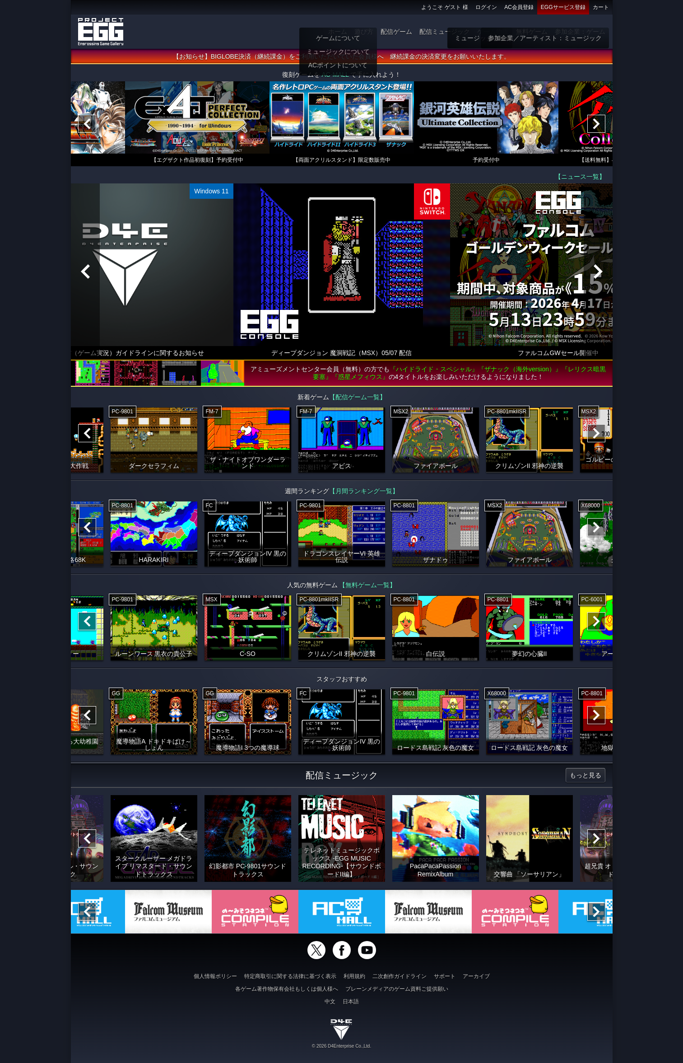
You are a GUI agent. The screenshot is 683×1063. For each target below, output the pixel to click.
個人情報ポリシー (215, 976)
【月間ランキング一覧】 (364, 491)
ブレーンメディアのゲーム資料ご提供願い (396, 989)
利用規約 (354, 976)
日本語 (351, 1001)
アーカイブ (476, 976)
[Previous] (87, 124)
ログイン (486, 7)
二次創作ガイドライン (399, 976)
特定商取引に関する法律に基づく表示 (290, 976)
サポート (444, 976)
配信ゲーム (396, 31)
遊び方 (363, 31)
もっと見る (585, 775)
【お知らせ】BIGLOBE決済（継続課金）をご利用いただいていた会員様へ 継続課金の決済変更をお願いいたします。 (341, 57)
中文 (330, 1001)
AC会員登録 (519, 7)
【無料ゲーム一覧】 (367, 585)
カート (601, 7)
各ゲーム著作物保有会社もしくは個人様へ (286, 989)
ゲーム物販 (493, 31)
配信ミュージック (444, 31)
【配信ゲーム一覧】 (357, 397)
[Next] (596, 124)
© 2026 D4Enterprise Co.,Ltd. (341, 1046)
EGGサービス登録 (563, 7)
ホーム (337, 31)
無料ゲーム (532, 31)
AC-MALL (334, 75)
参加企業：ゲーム (580, 31)
